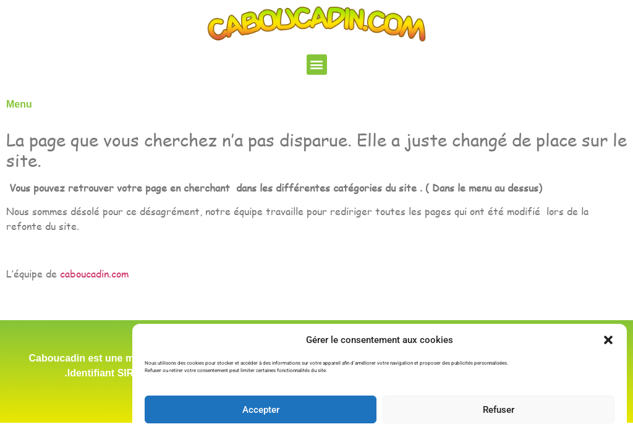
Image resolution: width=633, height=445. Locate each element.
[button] (608, 340)
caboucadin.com (94, 273)
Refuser (498, 409)
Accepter (260, 409)
